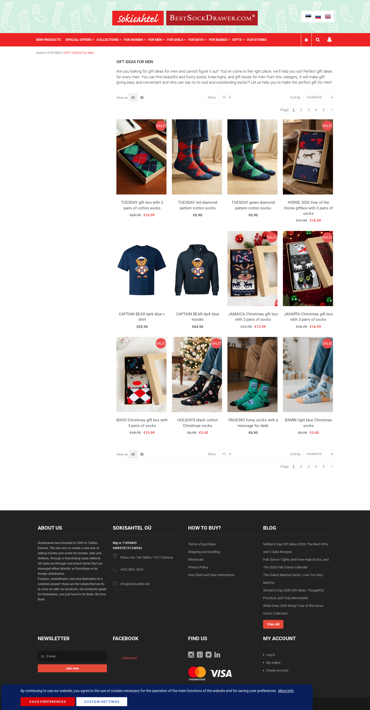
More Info (286, 691)
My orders (273, 663)
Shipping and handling (204, 552)
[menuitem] (51, 39)
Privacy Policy (198, 567)
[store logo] (138, 18)
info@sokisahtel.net (135, 584)
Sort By (295, 97)
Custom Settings (101, 702)
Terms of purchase (202, 544)
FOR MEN (55, 53)
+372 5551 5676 (131, 569)
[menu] (154, 39)
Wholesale (195, 559)
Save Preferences (47, 702)
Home (40, 53)
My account (329, 39)
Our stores (256, 40)
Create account (277, 670)
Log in (270, 655)
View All (273, 624)
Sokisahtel (129, 658)
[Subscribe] (72, 668)
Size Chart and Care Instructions (211, 575)
